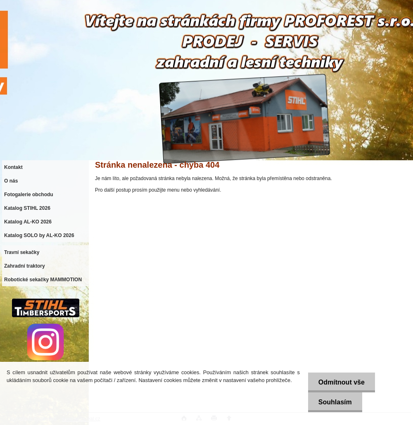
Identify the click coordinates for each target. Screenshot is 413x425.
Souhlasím (335, 402)
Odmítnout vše (341, 382)
